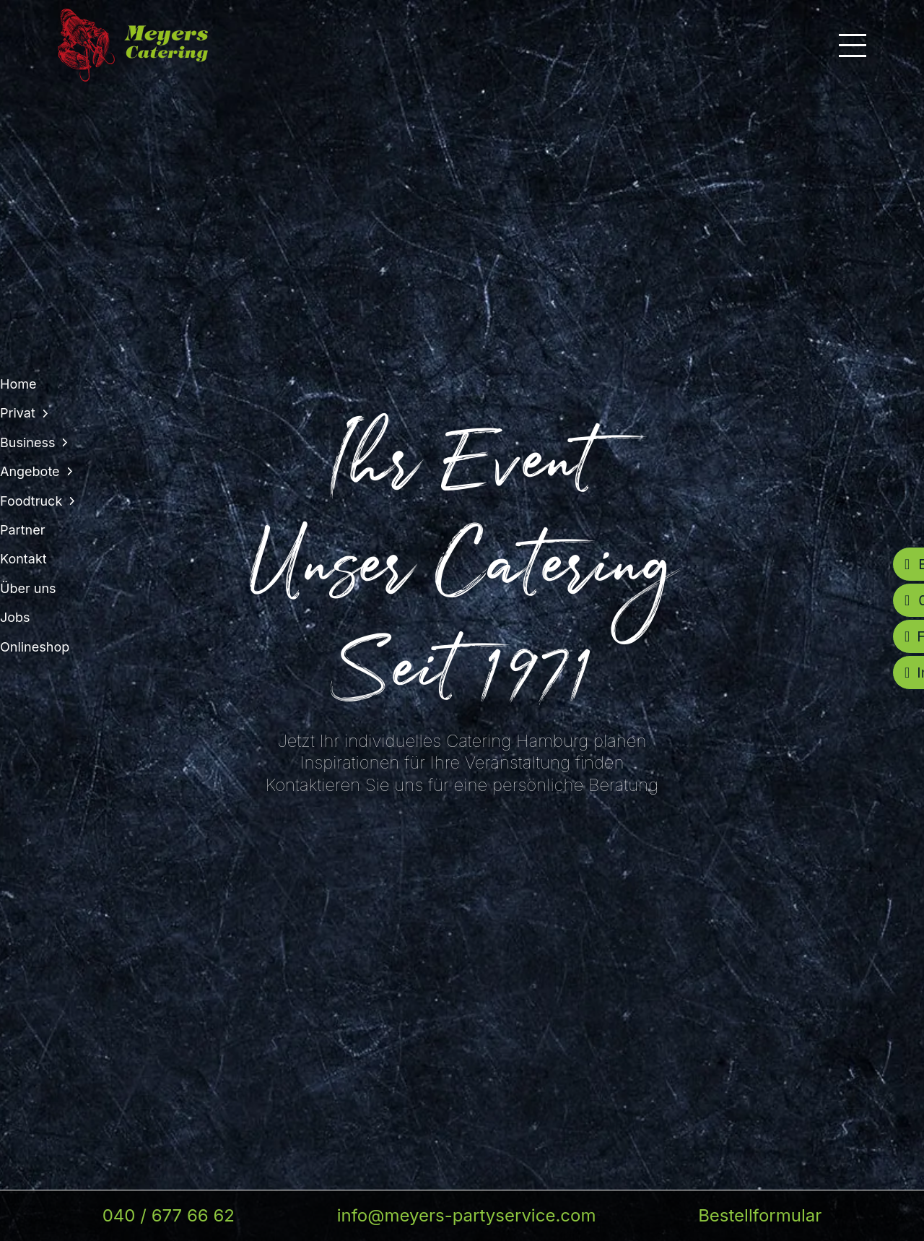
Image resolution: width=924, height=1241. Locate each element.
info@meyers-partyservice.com (466, 1215)
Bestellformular (759, 1215)
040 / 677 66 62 (169, 1215)
